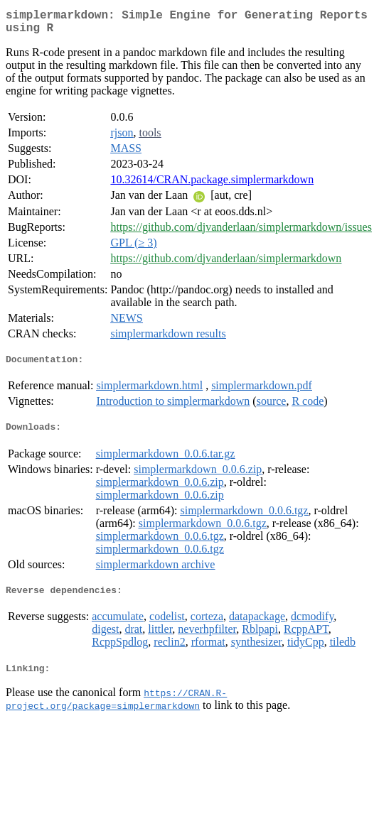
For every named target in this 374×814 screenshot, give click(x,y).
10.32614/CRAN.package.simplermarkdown (212, 185)
